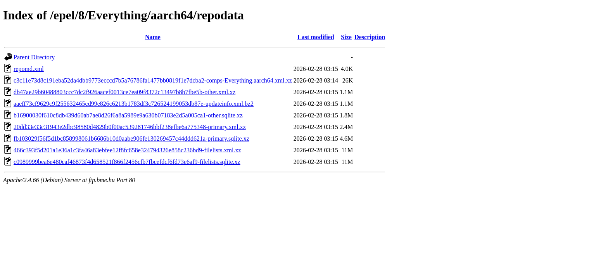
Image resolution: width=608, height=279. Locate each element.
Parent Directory (34, 57)
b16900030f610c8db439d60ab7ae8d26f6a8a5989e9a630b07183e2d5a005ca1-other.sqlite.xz (128, 115)
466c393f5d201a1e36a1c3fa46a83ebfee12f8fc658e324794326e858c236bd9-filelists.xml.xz (127, 150)
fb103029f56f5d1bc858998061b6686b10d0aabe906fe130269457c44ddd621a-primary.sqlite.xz (131, 138)
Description (369, 37)
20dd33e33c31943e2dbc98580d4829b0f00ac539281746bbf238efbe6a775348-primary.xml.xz (130, 127)
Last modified (315, 37)
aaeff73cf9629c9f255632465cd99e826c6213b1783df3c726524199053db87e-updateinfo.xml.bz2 (134, 103)
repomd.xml (29, 68)
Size (346, 37)
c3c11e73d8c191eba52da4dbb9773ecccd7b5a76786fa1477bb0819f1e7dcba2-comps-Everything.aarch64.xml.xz (153, 80)
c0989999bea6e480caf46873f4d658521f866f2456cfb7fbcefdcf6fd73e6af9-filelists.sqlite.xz (127, 161)
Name (153, 37)
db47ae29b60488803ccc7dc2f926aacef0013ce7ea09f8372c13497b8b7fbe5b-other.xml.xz (124, 92)
